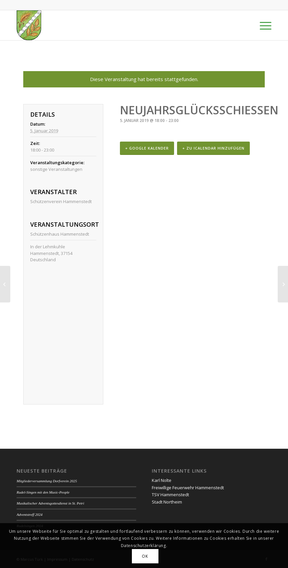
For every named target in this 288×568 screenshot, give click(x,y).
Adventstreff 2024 (30, 514)
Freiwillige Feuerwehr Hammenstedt (188, 488)
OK (145, 556)
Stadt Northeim (167, 502)
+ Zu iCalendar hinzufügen (213, 148)
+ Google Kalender (147, 148)
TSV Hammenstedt (170, 495)
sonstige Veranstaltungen (56, 169)
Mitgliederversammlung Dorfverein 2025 (47, 481)
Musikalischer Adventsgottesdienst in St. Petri (50, 503)
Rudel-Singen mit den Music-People (43, 492)
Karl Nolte (161, 480)
